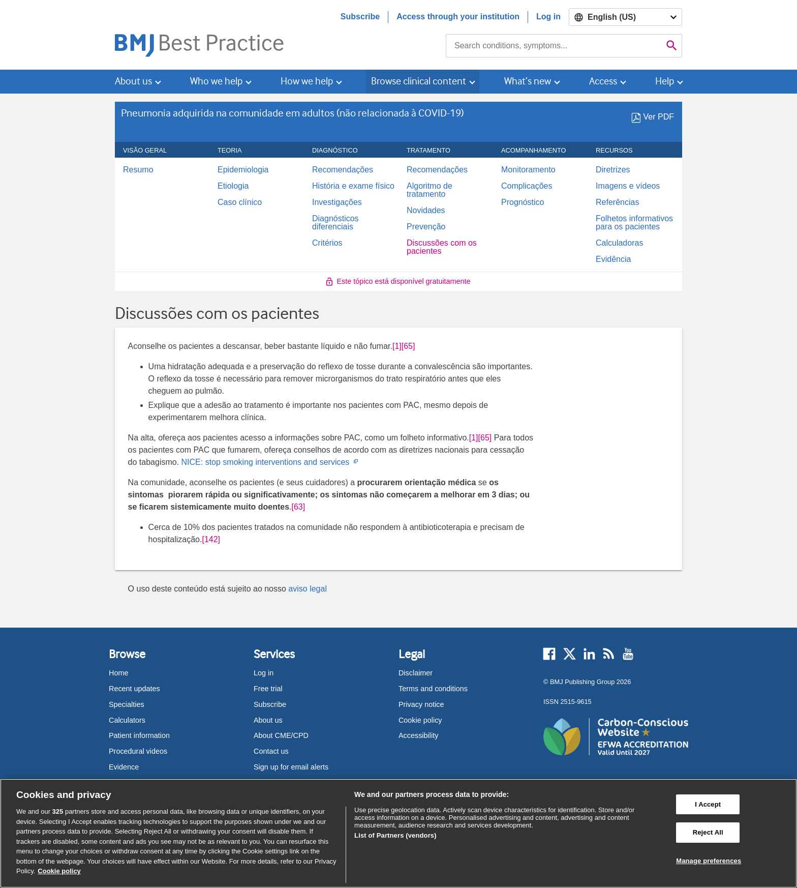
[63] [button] (298, 506)
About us (268, 720)
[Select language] (625, 17)
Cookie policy (420, 720)
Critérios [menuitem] (327, 243)
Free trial (268, 689)
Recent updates (134, 689)
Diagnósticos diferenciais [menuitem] (335, 223)
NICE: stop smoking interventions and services (269, 462)
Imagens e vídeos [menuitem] (628, 186)
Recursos (620, 150)
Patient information (139, 735)
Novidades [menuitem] (426, 210)
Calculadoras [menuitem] (619, 243)
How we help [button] (307, 81)
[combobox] (554, 45)
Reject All (708, 832)
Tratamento (434, 150)
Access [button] (603, 81)
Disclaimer (415, 673)
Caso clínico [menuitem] (240, 202)
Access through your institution (457, 16)
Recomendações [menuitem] (342, 170)
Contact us (271, 751)
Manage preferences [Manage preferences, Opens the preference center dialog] (708, 861)
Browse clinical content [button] (418, 81)
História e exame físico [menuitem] (353, 186)
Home (118, 673)
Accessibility (418, 735)
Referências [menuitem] (617, 202)
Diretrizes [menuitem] (613, 170)
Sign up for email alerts (291, 767)
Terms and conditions (433, 689)
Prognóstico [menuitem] (522, 202)
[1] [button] (397, 346)
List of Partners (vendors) (395, 835)
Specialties (126, 704)
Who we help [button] (216, 81)
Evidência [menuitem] (613, 259)
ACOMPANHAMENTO (539, 150)
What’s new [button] (527, 81)
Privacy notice (421, 704)
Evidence (124, 767)
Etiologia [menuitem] (233, 186)
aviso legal (307, 588)
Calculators (127, 720)
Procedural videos (138, 751)
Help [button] (664, 81)
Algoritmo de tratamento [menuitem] (429, 190)
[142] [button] (211, 539)
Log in (548, 16)
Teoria (235, 150)
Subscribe (360, 16)
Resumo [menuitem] (138, 170)
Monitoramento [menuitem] (528, 170)
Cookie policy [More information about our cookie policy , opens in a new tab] (59, 871)
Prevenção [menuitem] (426, 227)
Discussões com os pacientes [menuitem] (442, 247)
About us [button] (133, 81)
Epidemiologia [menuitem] (243, 170)
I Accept (708, 804)
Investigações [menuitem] (337, 202)
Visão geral (150, 150)
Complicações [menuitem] (526, 186)
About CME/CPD (281, 735)
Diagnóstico (340, 150)
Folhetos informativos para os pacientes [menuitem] (634, 223)
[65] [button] (408, 346)
